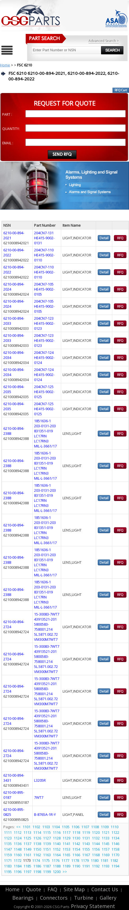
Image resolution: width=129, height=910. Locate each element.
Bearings (23, 897)
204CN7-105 (44, 284)
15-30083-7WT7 (46, 614)
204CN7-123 (44, 318)
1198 (37, 871)
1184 (18, 866)
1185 (27, 866)
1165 (66, 854)
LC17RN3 (41, 441)
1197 (27, 871)
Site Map (74, 889)
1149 (27, 849)
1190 (76, 866)
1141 (66, 843)
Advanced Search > (104, 40)
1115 (47, 832)
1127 (47, 838)
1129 (66, 838)
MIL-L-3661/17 (45, 446)
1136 (18, 843)
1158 (115, 849)
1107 (85, 826)
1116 (57, 832)
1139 (47, 843)
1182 (114, 860)
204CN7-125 (44, 386)
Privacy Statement (92, 906)
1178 (75, 860)
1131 (86, 838)
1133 (105, 838)
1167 (86, 854)
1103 (46, 826)
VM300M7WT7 (46, 639)
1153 (66, 849)
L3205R (40, 780)
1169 (105, 854)
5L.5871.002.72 (46, 634)
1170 (115, 854)
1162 (37, 854)
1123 (8, 838)
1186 (37, 866)
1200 (57, 871)
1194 (115, 866)
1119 (86, 832)
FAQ (52, 889)
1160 (18, 854)
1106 (75, 826)
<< (19, 826)
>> (65, 871)
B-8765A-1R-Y (45, 814)
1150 (37, 849)
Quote (33, 889)
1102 (36, 826)
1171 (8, 860)
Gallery (108, 897)
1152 (57, 849)
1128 (57, 838)
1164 (57, 854)
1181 (104, 860)
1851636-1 (42, 420)
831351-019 (43, 430)
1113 (27, 832)
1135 (8, 843)
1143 (86, 843)
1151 (47, 849)
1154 (76, 849)
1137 (27, 843)
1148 (18, 849)
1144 (96, 843)
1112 (18, 832)
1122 (115, 832)
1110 (114, 826)
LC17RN (40, 435)
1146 (115, 843)
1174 (36, 860)
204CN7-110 (44, 249)
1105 (66, 826)
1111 (8, 832)
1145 (105, 843)
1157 (105, 849)
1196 (18, 871)
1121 (105, 832)
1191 (86, 866)
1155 (86, 849)
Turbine (83, 897)
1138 (37, 843)
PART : (7, 114)
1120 (96, 832)
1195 (8, 871)
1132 (96, 838)
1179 (85, 860)
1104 (56, 826)
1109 (105, 826)
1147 (8, 849)
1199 (47, 871)
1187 (47, 866)
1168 (96, 854)
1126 (37, 838)
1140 (57, 843)
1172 (18, 860)
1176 (55, 860)
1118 (76, 832)
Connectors (54, 897)
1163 (47, 854)
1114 (37, 832)
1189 (66, 866)
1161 (27, 854)
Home (5, 65)
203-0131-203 (45, 425)
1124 (18, 838)
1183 (8, 866)
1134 (115, 838)
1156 (96, 849)
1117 (66, 832)
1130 (76, 838)
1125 (27, 838)
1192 (96, 866)
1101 (26, 826)
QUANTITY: (11, 128)
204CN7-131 (44, 232)
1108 (95, 826)
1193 (105, 866)
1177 (65, 860)
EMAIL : (7, 143)
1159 (8, 854)
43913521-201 (45, 619)
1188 (57, 866)
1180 (95, 860)
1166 (76, 854)
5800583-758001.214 (43, 627)
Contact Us (104, 889)
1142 (76, 843)
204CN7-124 (44, 352)
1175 (46, 860)
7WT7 (38, 797)
